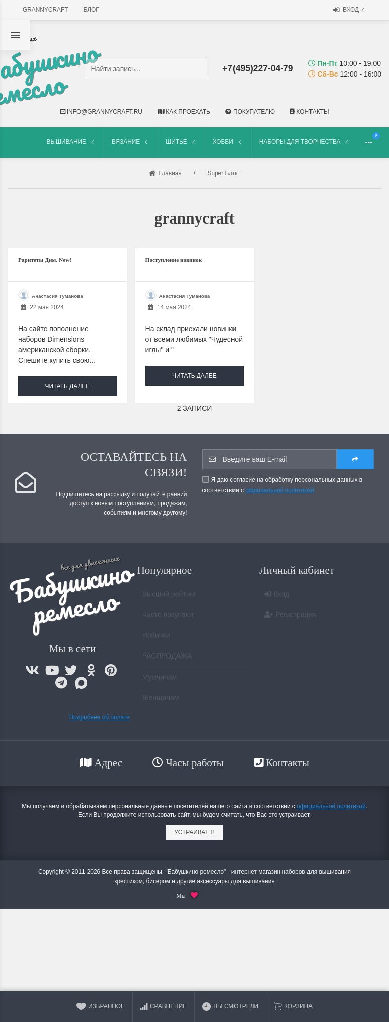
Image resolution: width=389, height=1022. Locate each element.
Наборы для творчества (305, 142)
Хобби (228, 142)
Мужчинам (159, 681)
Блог (91, 9)
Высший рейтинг (169, 598)
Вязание (131, 142)
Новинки (156, 639)
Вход (349, 10)
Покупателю (250, 111)
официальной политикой (279, 490)
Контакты (309, 111)
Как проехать (184, 111)
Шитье (181, 142)
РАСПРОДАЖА (167, 660)
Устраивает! (194, 832)
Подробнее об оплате (99, 717)
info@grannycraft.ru (101, 111)
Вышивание (71, 142)
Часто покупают (168, 619)
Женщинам (160, 702)
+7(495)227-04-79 (257, 68)
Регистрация (290, 619)
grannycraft (45, 9)
